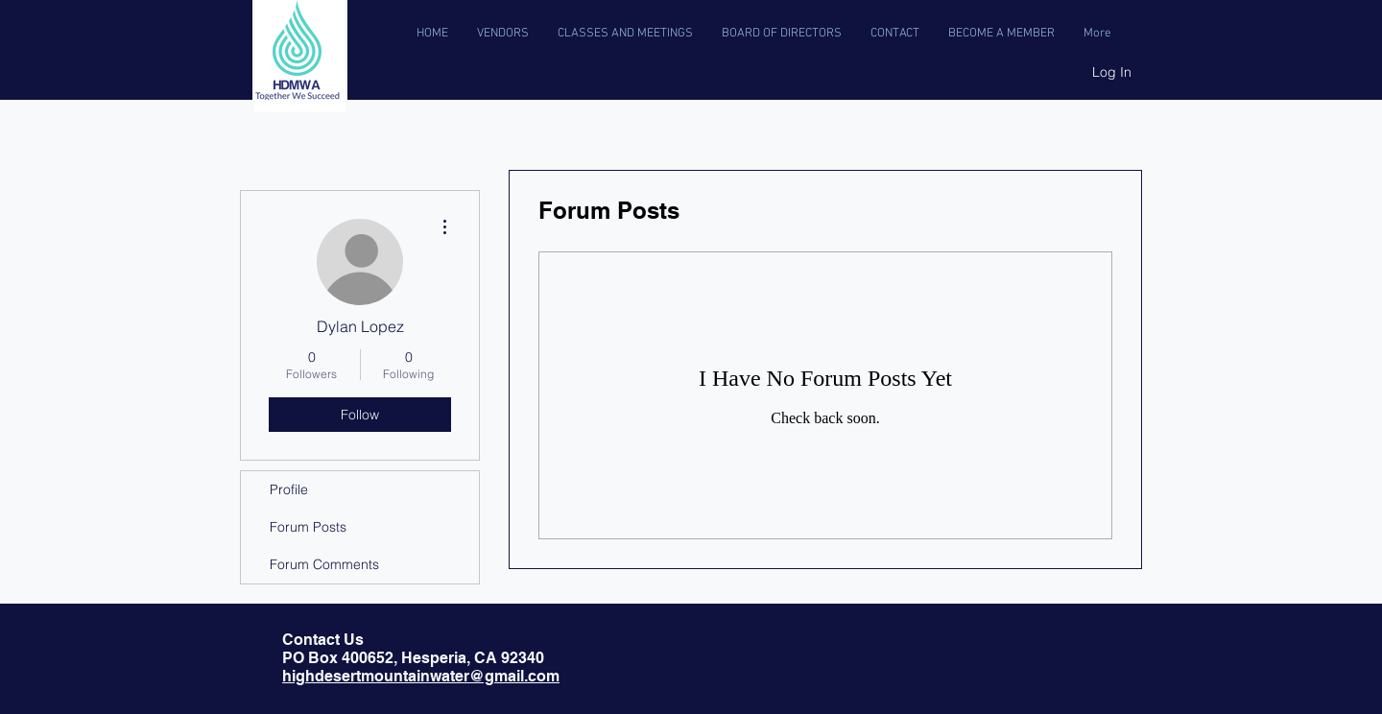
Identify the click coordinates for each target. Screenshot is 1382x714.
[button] (625, 34)
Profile (289, 489)
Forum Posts (308, 527)
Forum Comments (324, 564)
